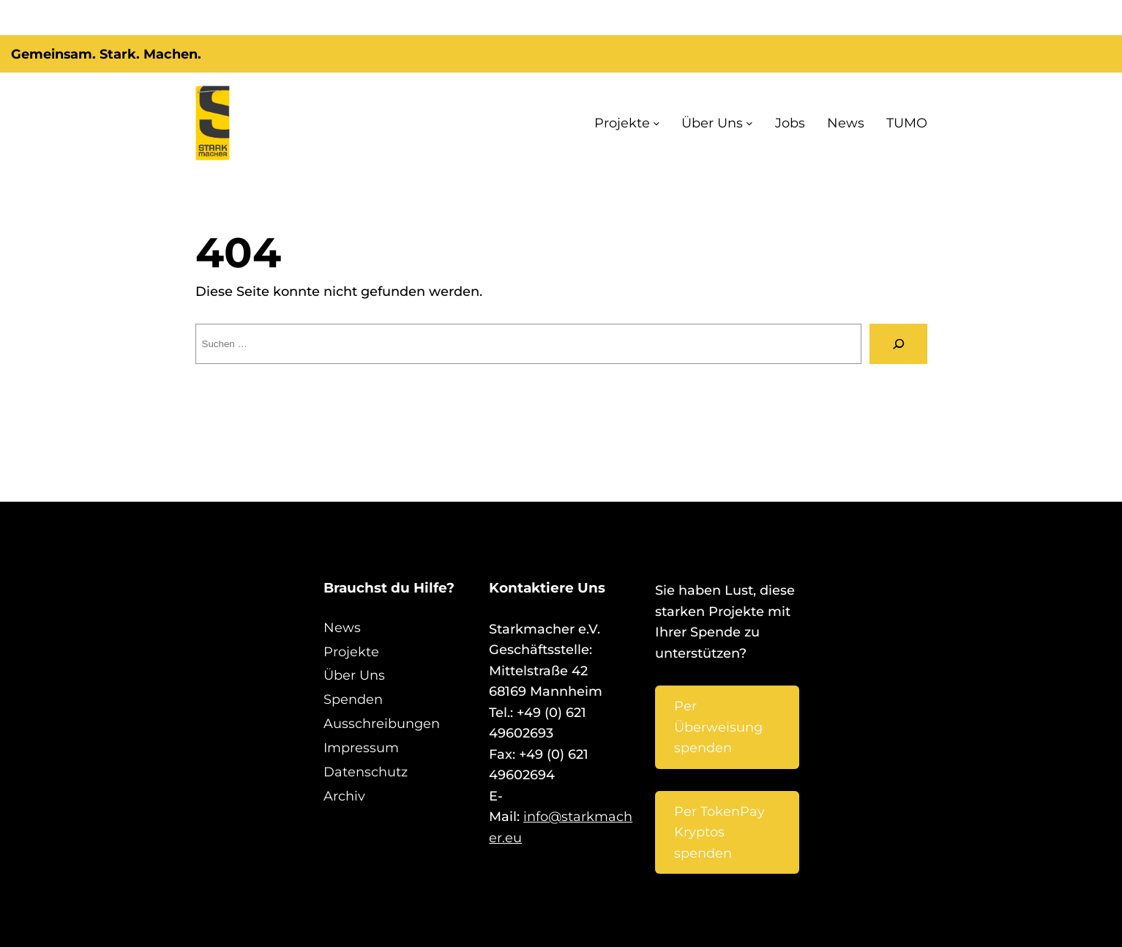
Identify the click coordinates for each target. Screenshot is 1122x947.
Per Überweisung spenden (719, 696)
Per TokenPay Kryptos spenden (718, 780)
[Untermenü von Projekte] (684, 123)
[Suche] (898, 344)
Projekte (656, 123)
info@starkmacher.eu (576, 775)
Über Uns (734, 123)
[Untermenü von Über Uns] (766, 123)
